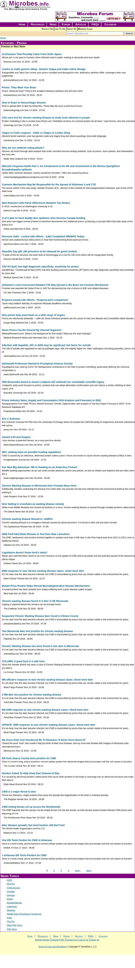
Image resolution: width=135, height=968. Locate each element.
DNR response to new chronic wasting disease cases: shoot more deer (43, 571)
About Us (71, 29)
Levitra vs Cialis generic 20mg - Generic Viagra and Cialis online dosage (44, 69)
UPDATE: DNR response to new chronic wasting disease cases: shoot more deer (48, 724)
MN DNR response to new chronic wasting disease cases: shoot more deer (45, 709)
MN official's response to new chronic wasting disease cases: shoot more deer (47, 679)
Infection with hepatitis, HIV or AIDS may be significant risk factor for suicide (46, 345)
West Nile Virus (14, 925)
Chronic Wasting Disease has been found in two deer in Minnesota (40, 646)
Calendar (110, 24)
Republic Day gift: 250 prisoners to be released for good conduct (39, 251)
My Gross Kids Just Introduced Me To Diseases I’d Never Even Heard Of (43, 740)
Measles (11, 910)
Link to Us (83, 940)
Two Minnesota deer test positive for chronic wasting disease (37, 631)
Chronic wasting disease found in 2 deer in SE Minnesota (35, 601)
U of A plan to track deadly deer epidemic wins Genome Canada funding (43, 218)
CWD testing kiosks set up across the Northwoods (31, 806)
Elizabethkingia (14, 902)
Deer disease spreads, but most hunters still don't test (33, 825)
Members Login (85, 29)
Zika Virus (12, 929)
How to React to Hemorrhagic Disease (24, 102)
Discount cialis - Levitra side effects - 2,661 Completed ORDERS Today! (43, 236)
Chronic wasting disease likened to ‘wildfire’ (27, 519)
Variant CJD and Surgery (16, 437)
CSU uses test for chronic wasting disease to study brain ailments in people (46, 117)
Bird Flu (11, 884)
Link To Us (60, 29)
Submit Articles (42, 940)
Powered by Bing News (13, 46)
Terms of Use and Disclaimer (52, 946)
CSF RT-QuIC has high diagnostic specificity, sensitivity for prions (40, 266)
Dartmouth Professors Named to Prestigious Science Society (37, 363)
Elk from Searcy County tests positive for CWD (29, 758)
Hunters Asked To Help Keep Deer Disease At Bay (30, 773)
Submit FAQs (57, 940)
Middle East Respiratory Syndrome (24, 914)
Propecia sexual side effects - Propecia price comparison (35, 300)
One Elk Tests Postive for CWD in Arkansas (27, 840)
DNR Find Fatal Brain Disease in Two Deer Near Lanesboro (36, 534)
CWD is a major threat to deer (19, 791)
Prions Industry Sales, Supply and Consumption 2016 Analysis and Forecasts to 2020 (51, 400)
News (53, 24)
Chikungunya (13, 887)
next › (78, 870)
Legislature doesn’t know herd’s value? (24, 552)
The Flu (11, 921)
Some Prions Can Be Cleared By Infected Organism (31, 330)
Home (22, 24)
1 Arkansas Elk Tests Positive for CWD (24, 855)
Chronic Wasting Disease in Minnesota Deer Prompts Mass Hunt (39, 485)
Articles (80, 24)
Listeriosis (12, 906)
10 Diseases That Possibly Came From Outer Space (32, 54)
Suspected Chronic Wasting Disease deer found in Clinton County (40, 616)
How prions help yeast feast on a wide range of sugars (33, 315)
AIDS (9, 880)
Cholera (11, 891)
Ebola (10, 899)
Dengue (11, 895)
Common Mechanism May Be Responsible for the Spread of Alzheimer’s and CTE (49, 184)
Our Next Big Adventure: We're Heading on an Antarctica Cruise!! (39, 467)
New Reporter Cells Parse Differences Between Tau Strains (36, 203)
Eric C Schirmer (11, 418)
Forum (66, 24)
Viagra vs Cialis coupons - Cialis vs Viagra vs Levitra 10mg (36, 132)
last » (89, 870)
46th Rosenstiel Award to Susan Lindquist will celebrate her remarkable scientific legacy (53, 382)
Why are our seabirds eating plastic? (23, 147)
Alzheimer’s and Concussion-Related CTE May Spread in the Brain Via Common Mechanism (55, 285)
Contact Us (47, 29)
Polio (9, 917)
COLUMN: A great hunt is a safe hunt (23, 661)
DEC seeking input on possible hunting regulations (31, 452)
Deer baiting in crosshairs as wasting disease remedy (33, 504)
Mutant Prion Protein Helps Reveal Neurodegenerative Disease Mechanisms (46, 586)
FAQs (95, 24)
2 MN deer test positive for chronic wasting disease (31, 694)
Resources (37, 24)
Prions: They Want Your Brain (19, 87)
